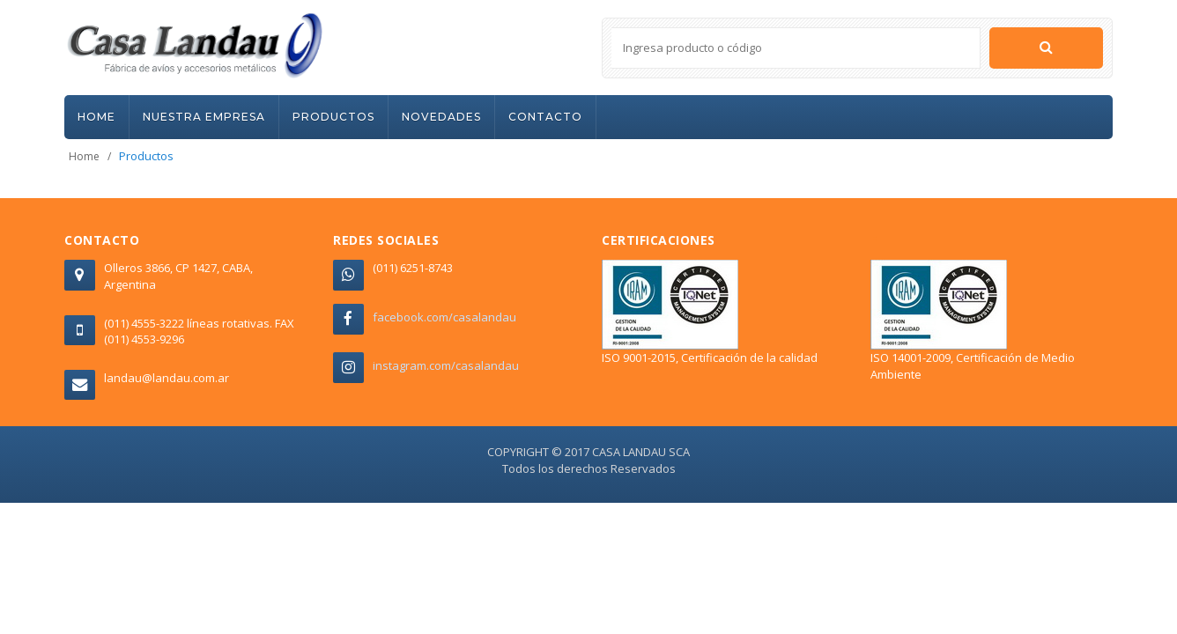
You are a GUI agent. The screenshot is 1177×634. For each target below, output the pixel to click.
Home (84, 156)
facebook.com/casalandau (444, 317)
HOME (96, 116)
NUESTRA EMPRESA (204, 116)
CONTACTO (545, 116)
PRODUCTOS (333, 116)
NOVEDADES (441, 116)
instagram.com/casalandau (446, 365)
